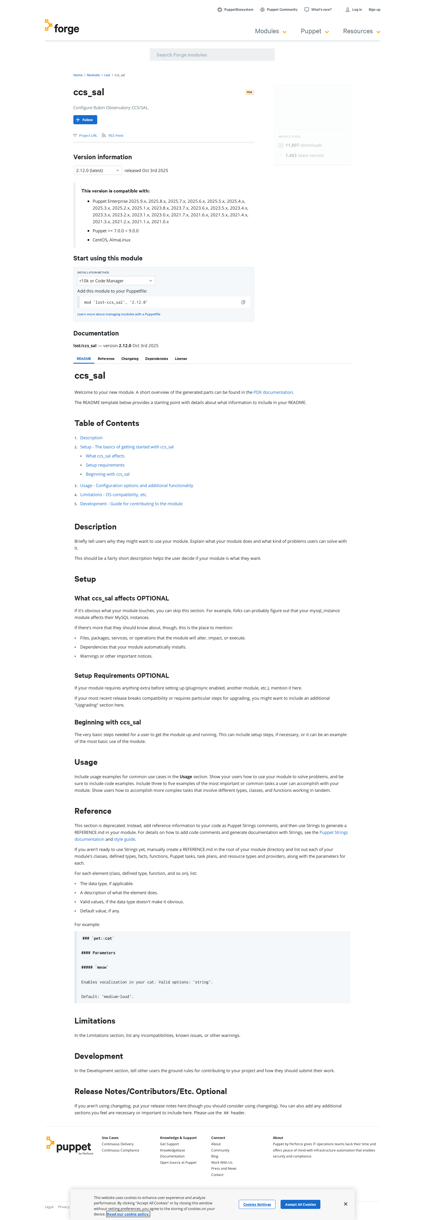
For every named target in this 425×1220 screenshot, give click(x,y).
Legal (49, 1206)
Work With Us (222, 1162)
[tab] (83, 358)
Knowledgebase (172, 1150)
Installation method (93, 272)
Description (91, 437)
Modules (271, 30)
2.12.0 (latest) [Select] (98, 170)
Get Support (169, 1144)
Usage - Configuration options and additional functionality (136, 485)
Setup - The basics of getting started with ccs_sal (127, 447)
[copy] (243, 302)
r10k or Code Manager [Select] (116, 280)
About (216, 1144)
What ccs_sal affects (105, 456)
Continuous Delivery (118, 1144)
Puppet (315, 30)
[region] (213, 1204)
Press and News (224, 1168)
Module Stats (289, 136)
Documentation (172, 1156)
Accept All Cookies (300, 1204)
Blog (214, 1156)
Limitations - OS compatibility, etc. (113, 494)
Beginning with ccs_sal (108, 474)
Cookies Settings (257, 1204)
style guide (124, 839)
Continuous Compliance (120, 1150)
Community (220, 1150)
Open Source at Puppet (178, 1162)
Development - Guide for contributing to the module (131, 503)
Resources (361, 30)
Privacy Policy (68, 1206)
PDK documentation (273, 392)
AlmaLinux (119, 240)
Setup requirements (105, 465)
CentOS (100, 240)
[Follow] (85, 119)
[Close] (345, 1204)
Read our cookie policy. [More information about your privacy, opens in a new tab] (128, 1214)
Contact (217, 1174)
